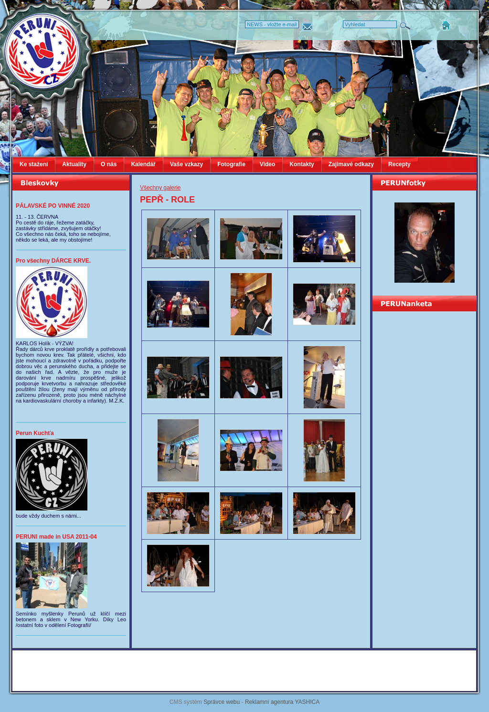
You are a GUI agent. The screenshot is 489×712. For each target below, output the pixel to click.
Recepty (399, 164)
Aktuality (74, 164)
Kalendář (143, 164)
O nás (109, 164)
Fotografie (231, 164)
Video (267, 164)
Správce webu (221, 702)
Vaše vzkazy (186, 164)
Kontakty (301, 164)
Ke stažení (34, 164)
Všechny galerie (160, 187)
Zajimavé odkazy (351, 164)
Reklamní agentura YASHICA (282, 702)
